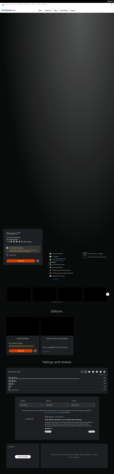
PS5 (11, 4)
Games (6, 4)
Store (38, 4)
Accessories (27, 4)
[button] (58, 259)
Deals (55, 9)
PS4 (15, 4)
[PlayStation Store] (9, 8)
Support (43, 4)
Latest (40, 9)
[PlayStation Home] (3, 4)
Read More (48, 427)
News (33, 4)
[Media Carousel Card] (19, 292)
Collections (48, 9)
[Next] (107, 292)
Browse (73, 9)
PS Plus (20, 4)
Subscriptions (64, 9)
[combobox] (31, 403)
